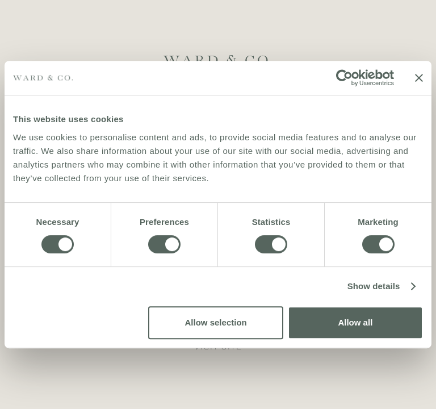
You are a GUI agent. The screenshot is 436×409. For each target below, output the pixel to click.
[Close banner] (419, 78)
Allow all (355, 322)
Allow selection (216, 322)
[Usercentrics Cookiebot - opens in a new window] (344, 77)
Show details (373, 286)
